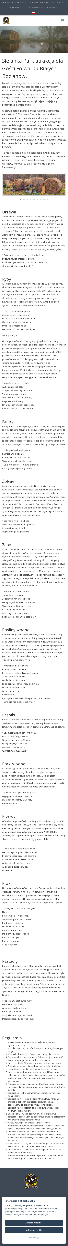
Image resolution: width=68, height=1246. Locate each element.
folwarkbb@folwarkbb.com (41, 2)
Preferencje (34, 1237)
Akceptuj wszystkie (34, 1223)
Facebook (52, 7)
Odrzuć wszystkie (34, 1230)
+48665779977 (36, 7)
